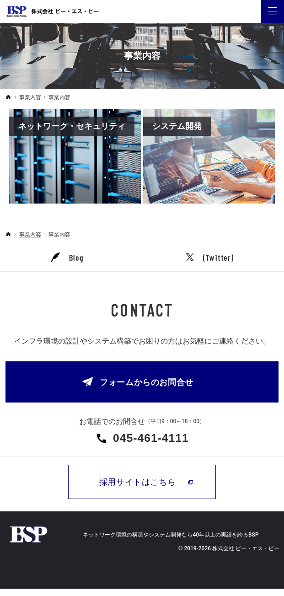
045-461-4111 (154, 442)
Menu (272, 11)
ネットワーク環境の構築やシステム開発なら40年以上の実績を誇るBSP (170, 542)
